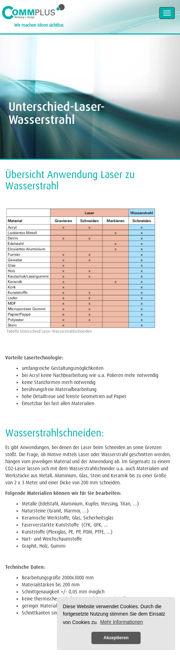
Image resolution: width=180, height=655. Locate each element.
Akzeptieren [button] (115, 637)
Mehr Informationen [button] (121, 622)
